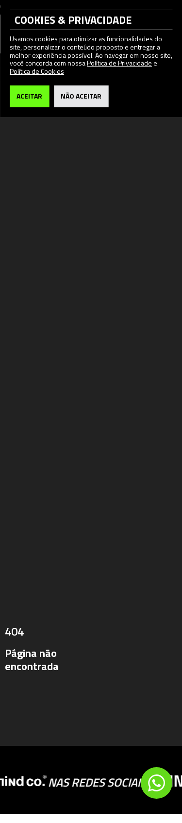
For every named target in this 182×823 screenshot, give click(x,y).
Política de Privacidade (119, 63)
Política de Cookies (37, 71)
